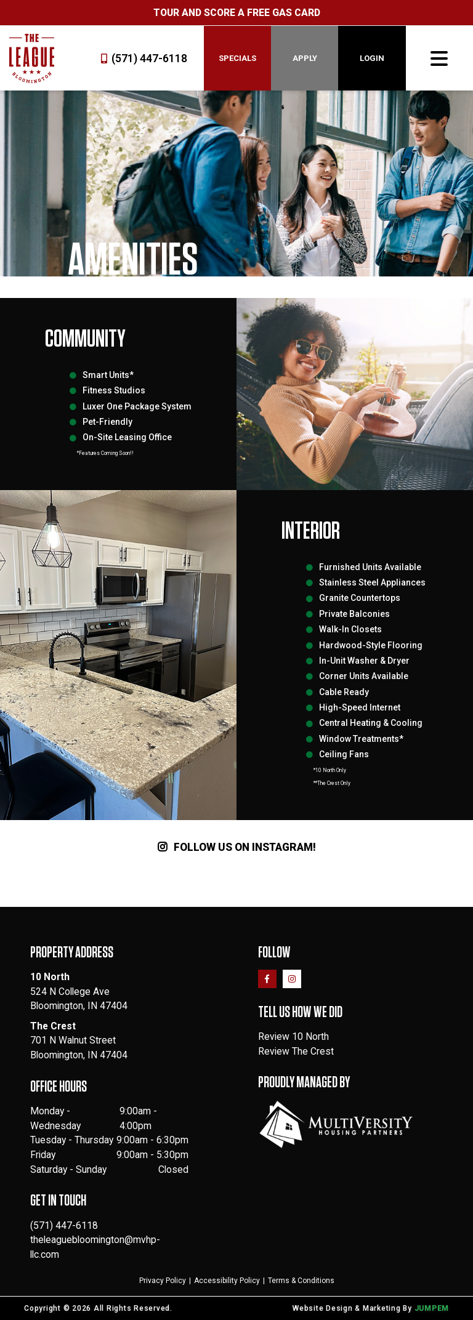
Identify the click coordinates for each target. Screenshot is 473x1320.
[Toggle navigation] (439, 58)
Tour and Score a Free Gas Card (236, 12)
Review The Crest (296, 1051)
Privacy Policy (162, 1280)
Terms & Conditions (301, 1280)
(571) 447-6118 (144, 58)
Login (372, 58)
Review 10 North (293, 1036)
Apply (305, 58)
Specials (237, 58)
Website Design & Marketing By (352, 1308)
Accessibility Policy (227, 1280)
